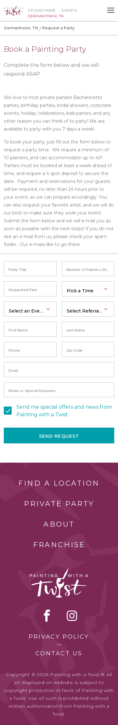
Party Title (17, 269)
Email (13, 370)
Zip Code (74, 350)
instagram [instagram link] (72, 616)
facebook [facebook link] (47, 616)
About (59, 524)
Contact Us (59, 653)
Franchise (59, 545)
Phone (14, 350)
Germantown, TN (21, 28)
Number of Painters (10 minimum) (90, 269)
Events (69, 10)
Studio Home (41, 10)
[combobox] (88, 288)
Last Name (75, 330)
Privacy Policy (59, 636)
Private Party (59, 504)
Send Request (59, 436)
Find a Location (59, 483)
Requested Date (22, 290)
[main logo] (13, 8)
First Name (17, 330)
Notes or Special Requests (32, 391)
